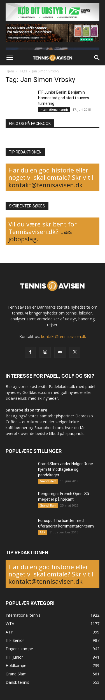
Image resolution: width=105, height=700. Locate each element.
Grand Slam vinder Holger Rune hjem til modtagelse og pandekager (65, 469)
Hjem (10, 71)
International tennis (54, 110)
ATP (43, 532)
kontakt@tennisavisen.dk (45, 185)
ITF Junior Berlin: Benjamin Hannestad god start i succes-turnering (64, 98)
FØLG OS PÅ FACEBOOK (30, 123)
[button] (9, 57)
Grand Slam (48, 481)
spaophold (75, 433)
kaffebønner (16, 427)
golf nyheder (71, 392)
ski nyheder (48, 398)
